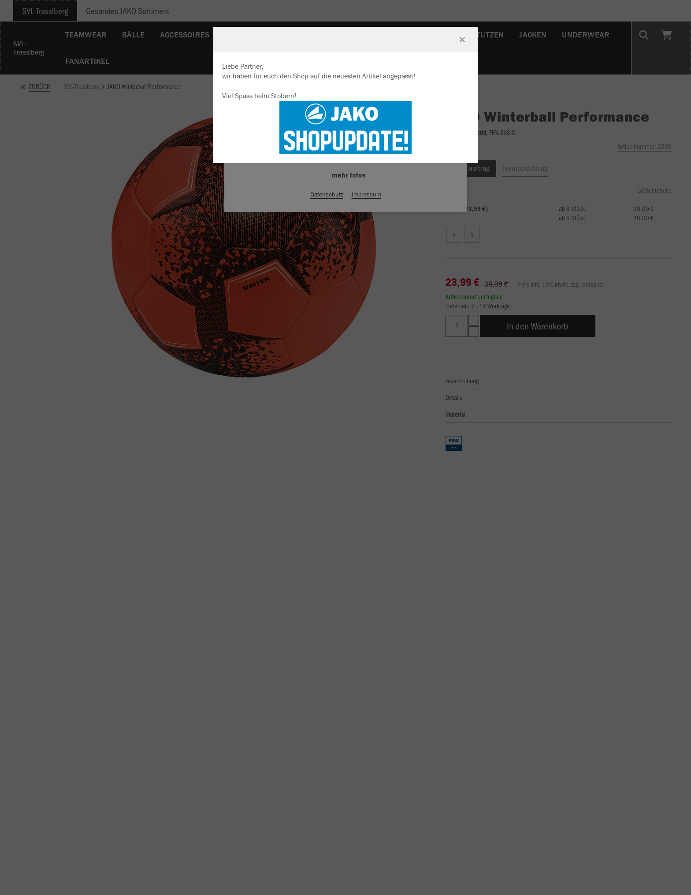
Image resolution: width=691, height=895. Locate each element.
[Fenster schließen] (462, 39)
